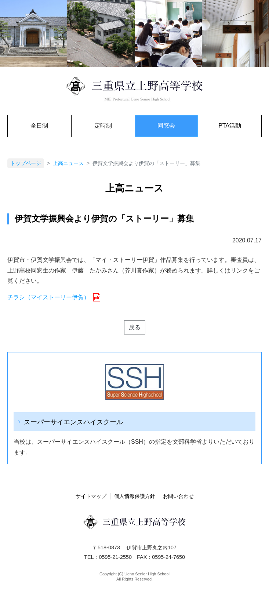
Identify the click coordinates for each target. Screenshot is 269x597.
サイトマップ (91, 496)
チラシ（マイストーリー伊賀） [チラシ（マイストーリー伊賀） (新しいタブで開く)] (48, 297)
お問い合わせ (178, 496)
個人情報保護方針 (134, 496)
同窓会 (166, 125)
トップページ (25, 163)
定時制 (103, 125)
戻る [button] (135, 327)
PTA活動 (229, 125)
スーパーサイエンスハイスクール (73, 422)
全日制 (39, 125)
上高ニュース (68, 163)
